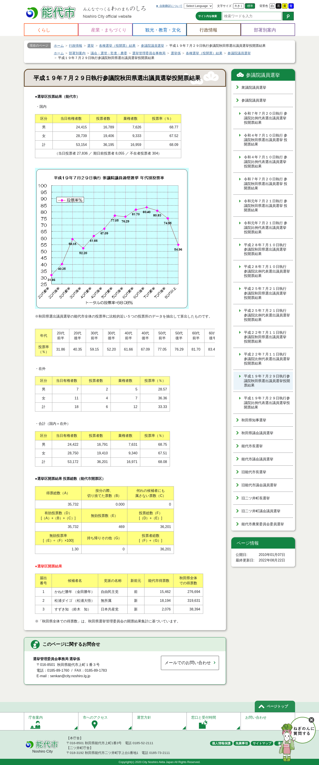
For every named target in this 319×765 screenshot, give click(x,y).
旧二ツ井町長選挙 (255, 498)
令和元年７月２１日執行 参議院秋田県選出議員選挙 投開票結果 (265, 205)
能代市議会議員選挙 (257, 459)
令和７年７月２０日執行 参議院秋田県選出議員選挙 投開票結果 (265, 183)
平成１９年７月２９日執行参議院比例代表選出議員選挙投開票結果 (267, 402)
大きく (238, 6)
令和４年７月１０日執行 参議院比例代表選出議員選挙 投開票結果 (265, 161)
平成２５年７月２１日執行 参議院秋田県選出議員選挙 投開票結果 (265, 293)
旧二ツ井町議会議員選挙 (260, 511)
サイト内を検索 (207, 16)
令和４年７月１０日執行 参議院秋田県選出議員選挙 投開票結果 (265, 139)
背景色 (263, 6)
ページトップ (277, 706)
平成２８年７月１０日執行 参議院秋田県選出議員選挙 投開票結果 (265, 249)
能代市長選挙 (252, 446)
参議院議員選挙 (263, 75)
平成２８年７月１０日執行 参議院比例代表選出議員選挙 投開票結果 (267, 271)
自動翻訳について (171, 6)
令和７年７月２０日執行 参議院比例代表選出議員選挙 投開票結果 (265, 118)
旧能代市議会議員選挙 (259, 485)
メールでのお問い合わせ (188, 662)
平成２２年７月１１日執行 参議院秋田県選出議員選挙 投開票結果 (265, 337)
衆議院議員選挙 (253, 87)
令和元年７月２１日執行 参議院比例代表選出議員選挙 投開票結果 (265, 227)
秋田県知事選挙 (253, 420)
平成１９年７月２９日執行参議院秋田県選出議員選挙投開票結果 (267, 380)
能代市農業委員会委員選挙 (262, 524)
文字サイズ (224, 6)
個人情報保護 (221, 743)
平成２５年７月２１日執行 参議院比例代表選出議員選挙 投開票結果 (267, 315)
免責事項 (241, 743)
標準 (250, 6)
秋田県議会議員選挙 (257, 433)
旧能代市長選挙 (253, 472)
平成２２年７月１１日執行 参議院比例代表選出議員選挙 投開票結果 (267, 358)
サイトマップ (262, 743)
